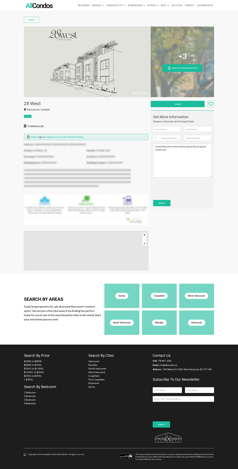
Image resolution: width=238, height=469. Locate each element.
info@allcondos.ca (168, 365)
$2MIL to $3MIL (33, 375)
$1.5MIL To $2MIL (34, 372)
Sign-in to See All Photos (182, 68)
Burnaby (92, 364)
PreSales (96, 5)
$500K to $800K (33, 361)
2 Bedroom (30, 396)
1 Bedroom (30, 392)
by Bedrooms (135, 5)
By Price (151, 5)
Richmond (93, 383)
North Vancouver (97, 368)
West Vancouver (97, 372)
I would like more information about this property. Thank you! (182, 160)
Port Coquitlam (96, 379)
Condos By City (114, 5)
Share (178, 104)
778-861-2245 (164, 361)
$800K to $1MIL (33, 364)
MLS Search (84, 5)
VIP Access (176, 5)
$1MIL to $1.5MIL (34, 368)
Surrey (91, 386)
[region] (86, 250)
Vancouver (93, 361)
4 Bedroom (30, 403)
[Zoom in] (144, 235)
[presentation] (176, 194)
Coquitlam (93, 375)
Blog (163, 5)
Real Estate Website (60, 454)
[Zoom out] (144, 239)
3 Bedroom (30, 399)
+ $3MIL (28, 379)
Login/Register (205, 5)
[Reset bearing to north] (144, 244)
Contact (190, 5)
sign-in (41, 136)
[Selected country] (155, 138)
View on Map (140, 93)
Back (31, 20)
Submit (161, 203)
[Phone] (167, 138)
